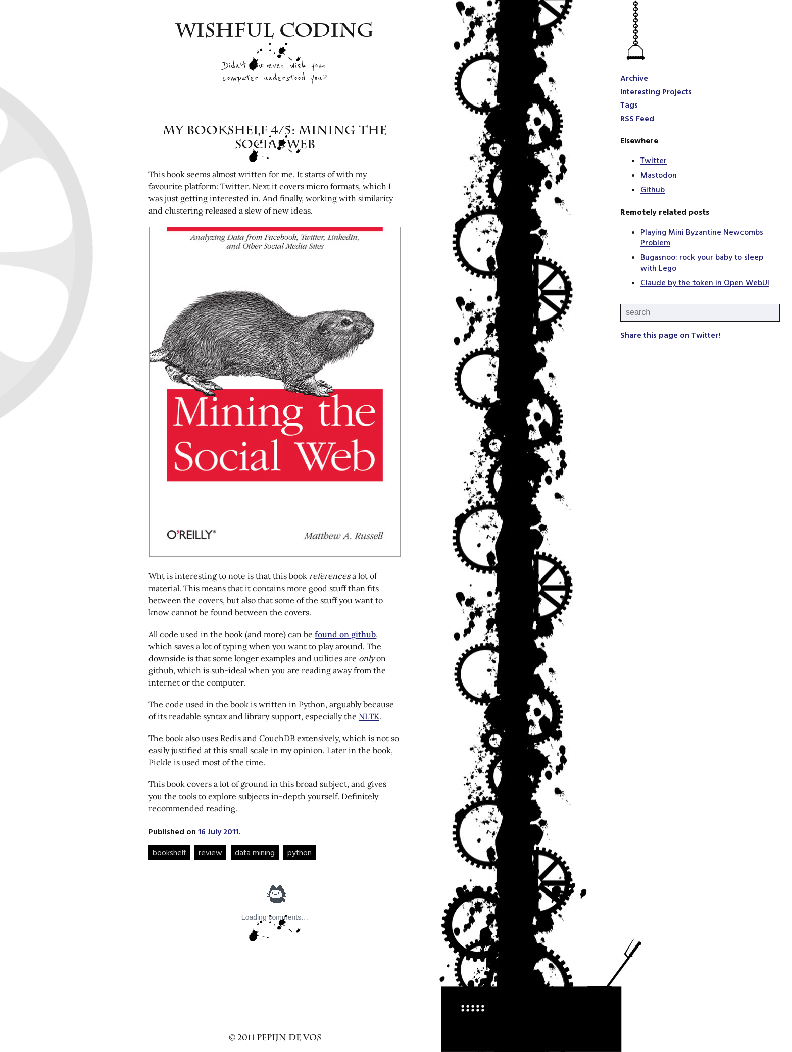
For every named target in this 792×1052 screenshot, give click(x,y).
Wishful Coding (275, 32)
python (299, 852)
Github (652, 189)
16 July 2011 (218, 831)
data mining (255, 852)
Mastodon (658, 175)
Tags (629, 104)
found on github (345, 634)
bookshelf (169, 852)
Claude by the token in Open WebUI (704, 282)
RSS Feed (637, 118)
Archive (634, 78)
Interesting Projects (656, 91)
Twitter (653, 160)
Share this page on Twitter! (670, 335)
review (210, 852)
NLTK (369, 716)
